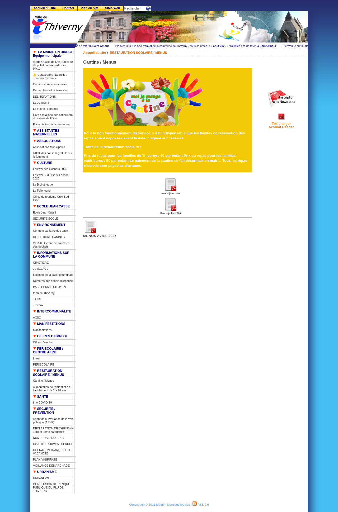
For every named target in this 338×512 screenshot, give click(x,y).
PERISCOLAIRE (43, 364)
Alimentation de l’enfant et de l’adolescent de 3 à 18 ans (51, 388)
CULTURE (42, 163)
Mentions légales (178, 504)
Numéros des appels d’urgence (53, 280)
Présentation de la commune (51, 124)
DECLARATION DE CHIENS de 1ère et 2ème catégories (53, 430)
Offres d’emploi (42, 342)
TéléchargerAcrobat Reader (281, 125)
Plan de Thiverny (43, 293)
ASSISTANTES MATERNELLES (46, 132)
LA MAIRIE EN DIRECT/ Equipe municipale (53, 54)
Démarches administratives (50, 90)
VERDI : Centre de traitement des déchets (51, 244)
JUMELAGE (41, 268)
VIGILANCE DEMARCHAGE (51, 465)
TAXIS (37, 299)
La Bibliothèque (43, 184)
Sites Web (112, 8)
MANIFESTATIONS (49, 324)
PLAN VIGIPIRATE (45, 459)
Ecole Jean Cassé (44, 212)
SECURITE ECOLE (45, 218)
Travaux (38, 305)
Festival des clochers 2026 (50, 168)
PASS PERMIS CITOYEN (49, 286)
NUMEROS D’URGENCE (49, 437)
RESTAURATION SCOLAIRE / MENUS (138, 53)
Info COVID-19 (42, 402)
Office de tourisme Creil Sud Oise (51, 198)
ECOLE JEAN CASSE (51, 206)
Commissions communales (50, 84)
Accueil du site (94, 53)
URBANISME (45, 472)
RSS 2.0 (201, 504)
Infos (36, 358)
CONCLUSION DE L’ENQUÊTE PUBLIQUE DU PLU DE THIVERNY (53, 487)
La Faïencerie (42, 190)
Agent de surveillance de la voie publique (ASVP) (53, 420)
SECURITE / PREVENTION (44, 411)
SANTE (40, 397)
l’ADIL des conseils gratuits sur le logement (52, 154)
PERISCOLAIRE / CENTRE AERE (48, 350)
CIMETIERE (41, 262)
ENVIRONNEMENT (49, 225)
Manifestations (42, 329)
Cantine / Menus (43, 380)
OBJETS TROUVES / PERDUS (53, 443)
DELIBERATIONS (44, 96)
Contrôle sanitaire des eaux (50, 230)
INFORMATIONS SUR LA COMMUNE (51, 255)
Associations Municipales (49, 147)
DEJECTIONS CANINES (49, 237)
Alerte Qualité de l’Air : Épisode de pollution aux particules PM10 (53, 65)
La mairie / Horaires (45, 108)
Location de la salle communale (53, 274)
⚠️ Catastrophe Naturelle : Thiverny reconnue (50, 76)
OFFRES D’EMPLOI (50, 336)
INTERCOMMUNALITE (52, 311)
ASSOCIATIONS (47, 141)
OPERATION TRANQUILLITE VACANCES (52, 451)
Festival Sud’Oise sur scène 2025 (51, 176)
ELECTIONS (41, 102)
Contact (68, 8)
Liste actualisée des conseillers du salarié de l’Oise (53, 116)
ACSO (37, 317)
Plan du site (89, 8)
